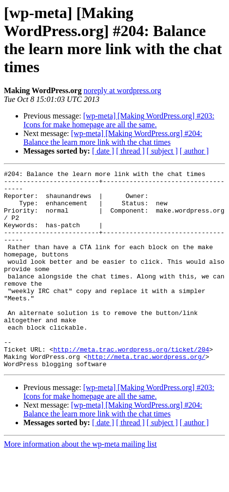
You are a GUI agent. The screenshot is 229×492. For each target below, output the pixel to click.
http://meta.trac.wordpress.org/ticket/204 (131, 385)
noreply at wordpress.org (122, 90)
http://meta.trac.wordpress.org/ (147, 394)
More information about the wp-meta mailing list (80, 483)
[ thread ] (130, 151)
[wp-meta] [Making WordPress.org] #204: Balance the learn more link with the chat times (112, 137)
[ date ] (103, 151)
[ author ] (194, 151)
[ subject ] (162, 151)
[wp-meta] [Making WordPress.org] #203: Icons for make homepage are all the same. (118, 120)
